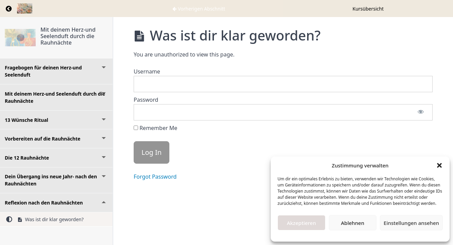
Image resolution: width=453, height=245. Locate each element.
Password (146, 99)
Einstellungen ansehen (411, 222)
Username (147, 71)
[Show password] (421, 112)
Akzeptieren (301, 222)
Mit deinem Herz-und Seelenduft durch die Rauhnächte (68, 36)
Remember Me (155, 128)
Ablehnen (353, 222)
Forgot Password (155, 176)
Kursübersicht (368, 8)
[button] (439, 165)
